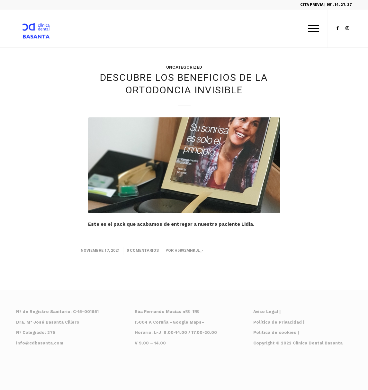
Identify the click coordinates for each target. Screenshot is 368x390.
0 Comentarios (143, 250)
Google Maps (187, 322)
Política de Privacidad (277, 322)
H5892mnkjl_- (189, 250)
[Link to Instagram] (347, 28)
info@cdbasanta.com (39, 343)
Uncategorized (184, 67)
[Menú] (311, 28)
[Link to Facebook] (337, 28)
